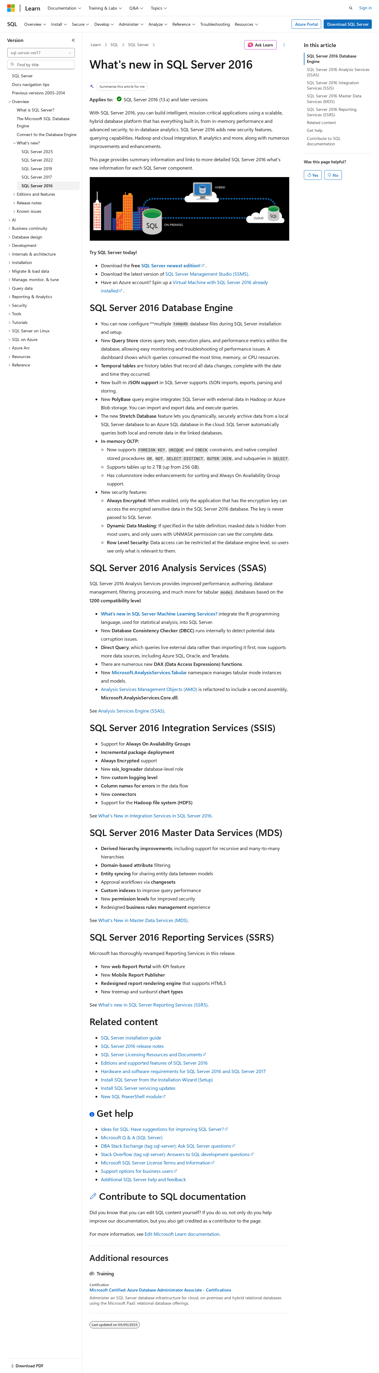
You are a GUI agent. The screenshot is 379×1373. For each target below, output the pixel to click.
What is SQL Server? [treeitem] (35, 110)
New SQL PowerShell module (131, 1096)
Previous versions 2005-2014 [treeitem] (38, 93)
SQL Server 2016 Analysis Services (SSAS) (338, 72)
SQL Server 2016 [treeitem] (37, 185)
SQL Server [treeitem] (22, 76)
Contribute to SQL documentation (324, 141)
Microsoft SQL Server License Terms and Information (155, 1162)
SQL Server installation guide (131, 1037)
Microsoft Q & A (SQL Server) (132, 1137)
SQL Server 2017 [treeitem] (37, 177)
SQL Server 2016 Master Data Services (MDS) (334, 98)
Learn (96, 44)
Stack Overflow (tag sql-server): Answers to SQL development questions (175, 1154)
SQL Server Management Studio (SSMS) (206, 274)
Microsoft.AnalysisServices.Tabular (149, 672)
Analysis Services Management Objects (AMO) (149, 689)
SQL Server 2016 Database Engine (331, 58)
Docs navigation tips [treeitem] (30, 84)
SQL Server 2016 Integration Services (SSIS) (333, 85)
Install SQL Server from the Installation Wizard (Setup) (157, 1079)
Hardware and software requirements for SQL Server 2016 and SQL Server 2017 (183, 1071)
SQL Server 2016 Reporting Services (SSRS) (332, 111)
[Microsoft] (11, 8)
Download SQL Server (348, 24)
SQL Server (138, 44)
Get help (314, 130)
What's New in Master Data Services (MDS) (143, 920)
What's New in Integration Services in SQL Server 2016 (155, 815)
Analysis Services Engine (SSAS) (131, 710)
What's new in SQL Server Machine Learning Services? (159, 613)
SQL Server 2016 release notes (132, 1046)
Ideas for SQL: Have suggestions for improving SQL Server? (162, 1129)
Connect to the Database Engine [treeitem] (46, 134)
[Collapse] (73, 40)
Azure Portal (306, 24)
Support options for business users (137, 1171)
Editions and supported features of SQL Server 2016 (154, 1063)
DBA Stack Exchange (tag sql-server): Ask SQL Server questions (166, 1146)
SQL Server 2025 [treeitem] (37, 151)
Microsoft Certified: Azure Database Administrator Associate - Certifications (160, 1290)
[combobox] (41, 53)
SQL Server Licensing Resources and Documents (151, 1054)
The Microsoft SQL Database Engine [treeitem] (43, 122)
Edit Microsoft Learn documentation (182, 1234)
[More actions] (284, 45)
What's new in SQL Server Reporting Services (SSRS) (153, 1004)
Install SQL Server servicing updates (138, 1088)
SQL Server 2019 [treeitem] (37, 168)
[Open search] (351, 8)
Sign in (365, 7)
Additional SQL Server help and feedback (143, 1179)
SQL (114, 44)
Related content (321, 122)
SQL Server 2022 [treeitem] (37, 160)
